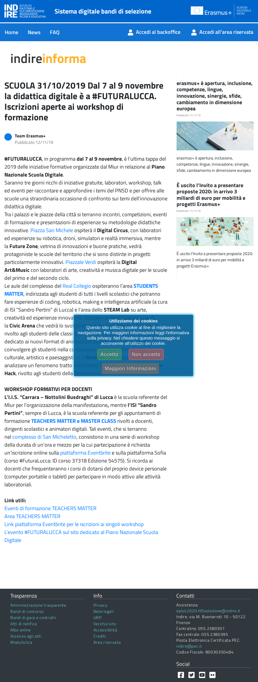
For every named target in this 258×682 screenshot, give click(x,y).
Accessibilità (105, 630)
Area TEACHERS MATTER (32, 516)
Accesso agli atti (26, 636)
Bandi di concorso (27, 611)
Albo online (20, 630)
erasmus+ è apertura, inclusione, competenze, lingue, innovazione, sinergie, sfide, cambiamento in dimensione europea (215, 95)
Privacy (100, 605)
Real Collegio (77, 286)
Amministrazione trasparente (38, 605)
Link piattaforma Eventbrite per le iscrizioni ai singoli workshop (74, 524)
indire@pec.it (189, 646)
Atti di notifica (23, 624)
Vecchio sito (104, 624)
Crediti (99, 636)
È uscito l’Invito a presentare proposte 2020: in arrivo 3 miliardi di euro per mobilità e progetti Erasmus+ (211, 194)
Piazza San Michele (51, 230)
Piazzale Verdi (80, 262)
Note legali (103, 611)
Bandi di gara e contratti (33, 617)
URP (97, 617)
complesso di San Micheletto (44, 437)
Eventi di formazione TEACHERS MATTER (50, 508)
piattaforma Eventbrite (85, 453)
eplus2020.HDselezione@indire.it (208, 611)
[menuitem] (11, 32)
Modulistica (21, 642)
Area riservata (107, 642)
